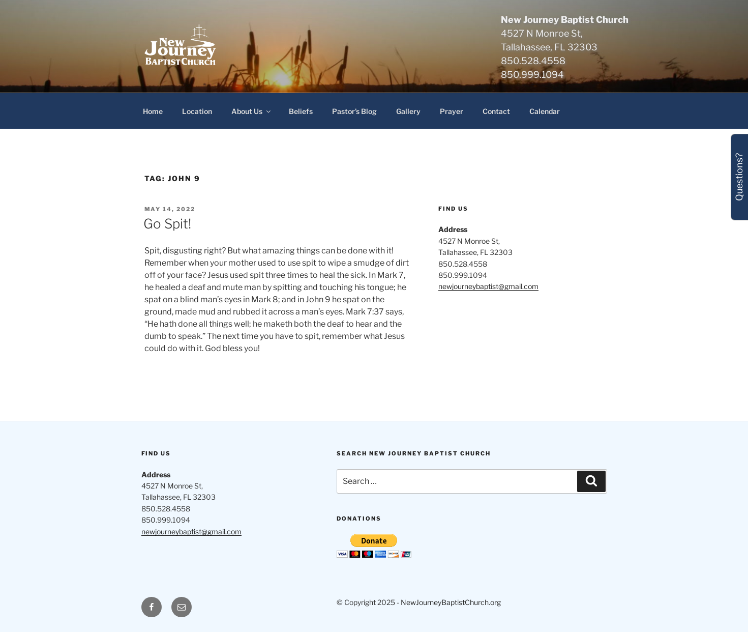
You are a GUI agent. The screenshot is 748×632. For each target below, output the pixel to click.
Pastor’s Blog (354, 111)
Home (153, 111)
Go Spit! (167, 224)
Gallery (408, 111)
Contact (496, 111)
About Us (251, 111)
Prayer (451, 111)
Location (197, 111)
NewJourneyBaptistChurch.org (451, 602)
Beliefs (301, 111)
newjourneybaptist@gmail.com (488, 286)
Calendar (544, 111)
